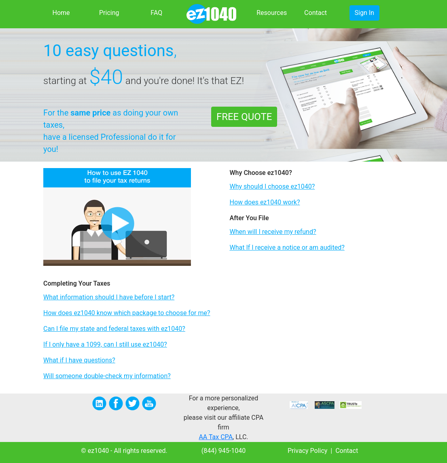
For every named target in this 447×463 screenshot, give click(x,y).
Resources (270, 13)
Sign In (364, 13)
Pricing (109, 13)
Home (61, 13)
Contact (315, 13)
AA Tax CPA (216, 437)
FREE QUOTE (244, 116)
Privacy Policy (308, 451)
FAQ (156, 13)
